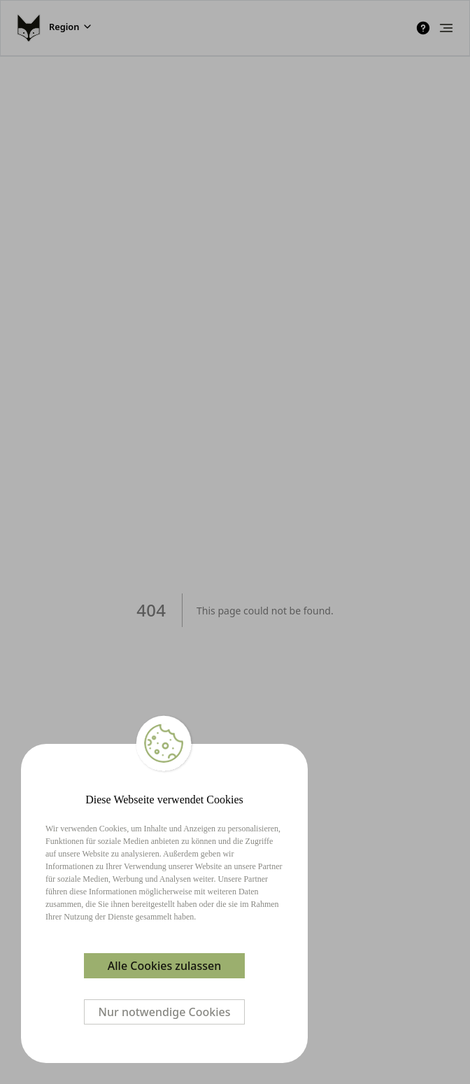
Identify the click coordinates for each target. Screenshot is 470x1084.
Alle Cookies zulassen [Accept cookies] (164, 965)
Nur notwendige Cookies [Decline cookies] (165, 1012)
